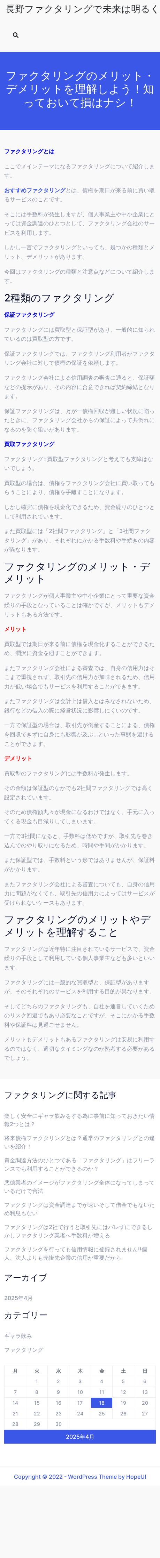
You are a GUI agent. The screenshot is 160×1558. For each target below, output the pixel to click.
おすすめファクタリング (35, 190)
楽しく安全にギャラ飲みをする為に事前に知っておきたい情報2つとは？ (79, 1120)
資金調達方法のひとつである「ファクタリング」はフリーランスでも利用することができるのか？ (79, 1164)
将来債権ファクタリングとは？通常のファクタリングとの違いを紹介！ (79, 1142)
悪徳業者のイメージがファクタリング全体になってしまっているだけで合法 (79, 1186)
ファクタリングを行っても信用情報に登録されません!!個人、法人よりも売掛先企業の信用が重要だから (75, 1253)
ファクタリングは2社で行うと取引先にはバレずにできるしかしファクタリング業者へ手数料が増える (78, 1231)
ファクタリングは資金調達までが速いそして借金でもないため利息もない (79, 1209)
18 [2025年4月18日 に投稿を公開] (102, 1403)
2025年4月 (18, 1297)
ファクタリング (23, 1349)
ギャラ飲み (18, 1335)
